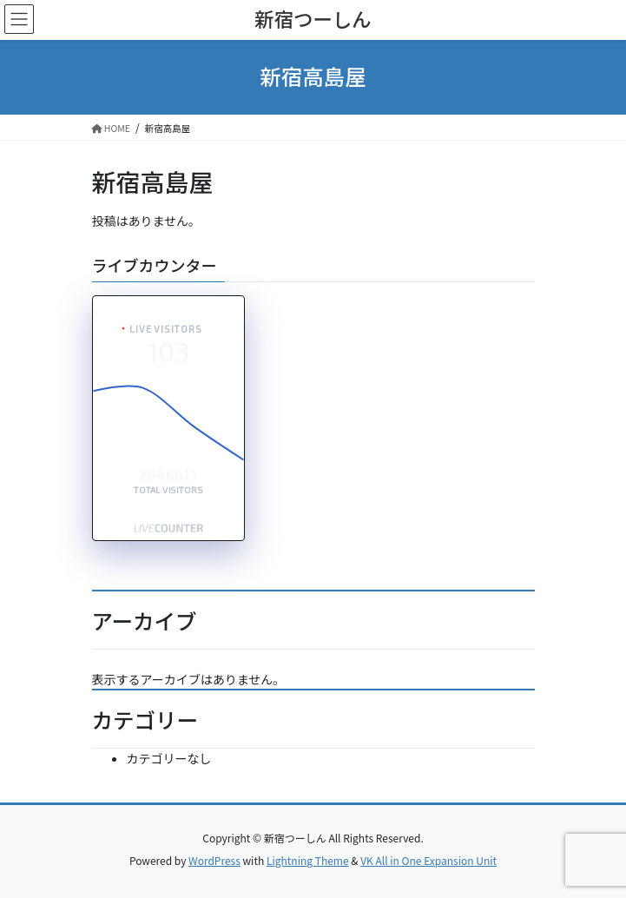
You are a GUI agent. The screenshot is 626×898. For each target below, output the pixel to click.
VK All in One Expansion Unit (428, 860)
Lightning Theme (308, 860)
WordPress (214, 860)
